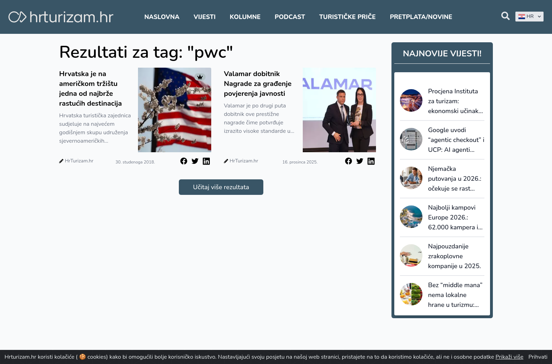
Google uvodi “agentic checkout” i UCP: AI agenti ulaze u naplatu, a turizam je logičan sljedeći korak (456, 140)
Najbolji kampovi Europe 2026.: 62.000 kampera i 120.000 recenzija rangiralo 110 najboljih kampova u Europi (454, 217)
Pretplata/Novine (421, 17)
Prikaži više (509, 357)
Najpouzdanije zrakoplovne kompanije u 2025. (454, 256)
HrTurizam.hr (79, 161)
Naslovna (162, 17)
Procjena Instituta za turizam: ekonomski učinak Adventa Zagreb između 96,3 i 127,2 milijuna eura (455, 101)
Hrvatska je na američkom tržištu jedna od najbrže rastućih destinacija (90, 88)
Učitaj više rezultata (221, 187)
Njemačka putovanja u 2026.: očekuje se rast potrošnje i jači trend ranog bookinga (454, 179)
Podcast (290, 17)
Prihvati (537, 357)
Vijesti (204, 17)
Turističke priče (347, 17)
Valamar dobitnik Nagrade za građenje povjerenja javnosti (257, 83)
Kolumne (245, 17)
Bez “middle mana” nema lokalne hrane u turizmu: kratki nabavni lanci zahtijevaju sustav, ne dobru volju (455, 295)
